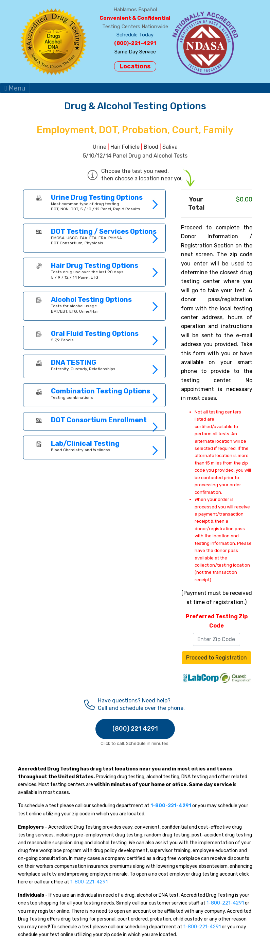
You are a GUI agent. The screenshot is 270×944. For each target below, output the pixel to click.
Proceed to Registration (216, 657)
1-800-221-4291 (89, 882)
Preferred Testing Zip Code (217, 621)
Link (94, 204)
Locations (135, 66)
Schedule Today (135, 35)
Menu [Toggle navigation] (14, 88)
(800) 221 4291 (135, 728)
